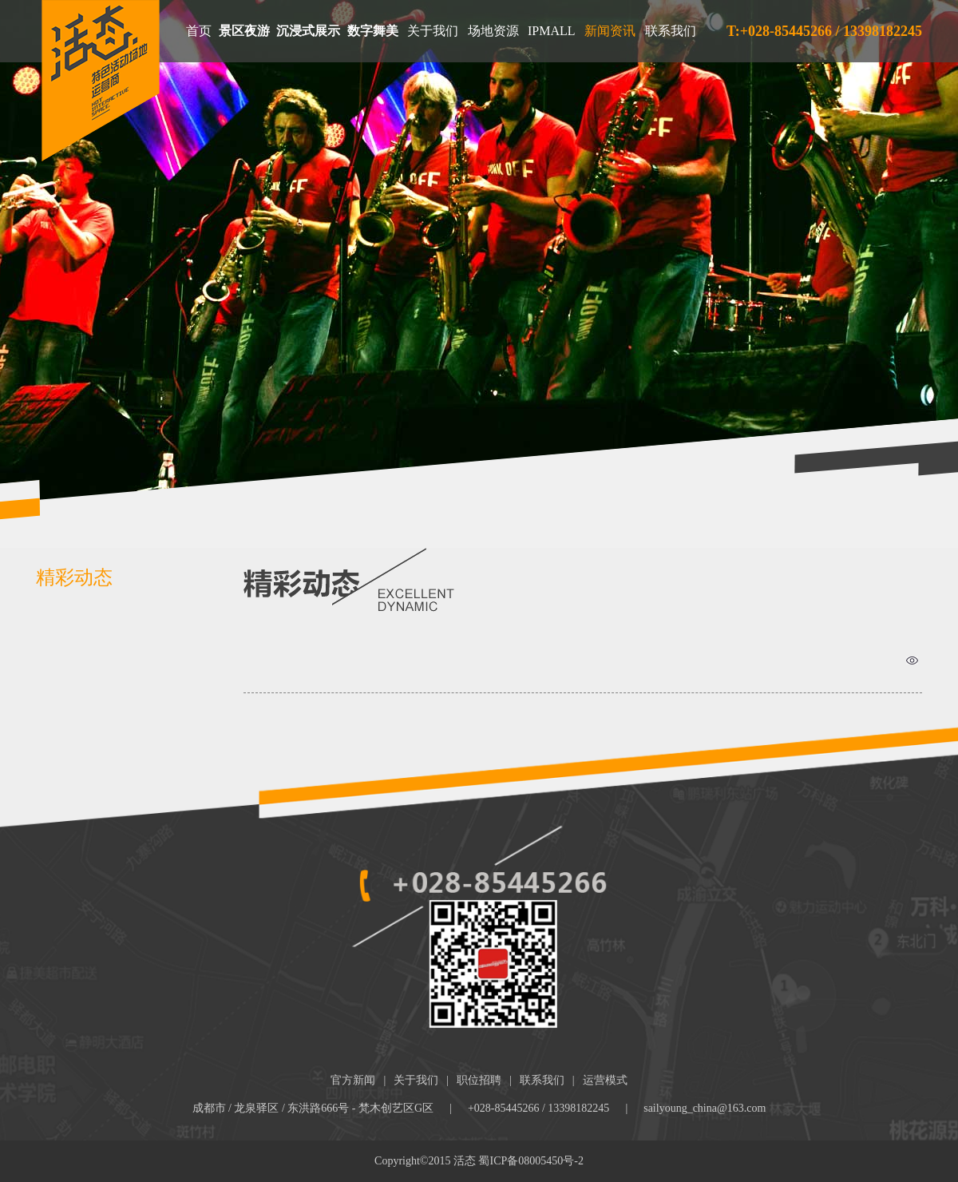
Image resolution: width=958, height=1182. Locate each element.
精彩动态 (74, 577)
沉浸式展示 (308, 31)
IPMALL (552, 31)
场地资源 (493, 31)
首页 (199, 31)
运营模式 (605, 1080)
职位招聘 (479, 1080)
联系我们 (670, 31)
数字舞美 (372, 31)
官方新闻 (353, 1080)
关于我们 (432, 31)
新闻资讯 (609, 31)
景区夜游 (244, 31)
